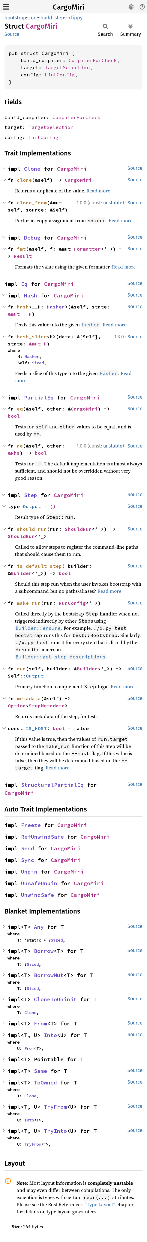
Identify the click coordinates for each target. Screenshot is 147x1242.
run (21, 669)
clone (24, 180)
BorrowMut (49, 975)
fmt (21, 249)
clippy (75, 18)
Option (17, 706)
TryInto (55, 1130)
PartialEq (39, 397)
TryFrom (55, 1106)
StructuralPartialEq (52, 784)
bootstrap (15, 18)
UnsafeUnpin (39, 883)
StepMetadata (47, 706)
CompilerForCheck (93, 60)
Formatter (87, 249)
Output (32, 506)
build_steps (53, 18)
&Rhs (14, 453)
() (53, 506)
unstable (112, 203)
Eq (24, 283)
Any (39, 926)
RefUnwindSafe (42, 836)
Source (12, 34)
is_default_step (39, 566)
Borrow (44, 951)
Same (40, 1070)
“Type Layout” (100, 1204)
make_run (29, 603)
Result (23, 256)
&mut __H (20, 314)
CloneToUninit (55, 999)
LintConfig (60, 75)
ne (20, 446)
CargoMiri (68, 7)
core (33, 18)
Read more (98, 190)
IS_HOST (36, 728)
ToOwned (45, 1082)
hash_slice (32, 337)
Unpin (29, 871)
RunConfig (72, 603)
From (40, 1023)
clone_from (32, 203)
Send (27, 848)
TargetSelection (67, 67)
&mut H (38, 344)
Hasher (56, 307)
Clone (32, 168)
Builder (21, 573)
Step (30, 495)
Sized (38, 362)
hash (23, 307)
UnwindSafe (37, 894)
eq (20, 409)
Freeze (31, 825)
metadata (29, 698)
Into (50, 1035)
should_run (32, 529)
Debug (32, 237)
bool (14, 416)
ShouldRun (78, 529)
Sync (27, 860)
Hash (30, 295)
